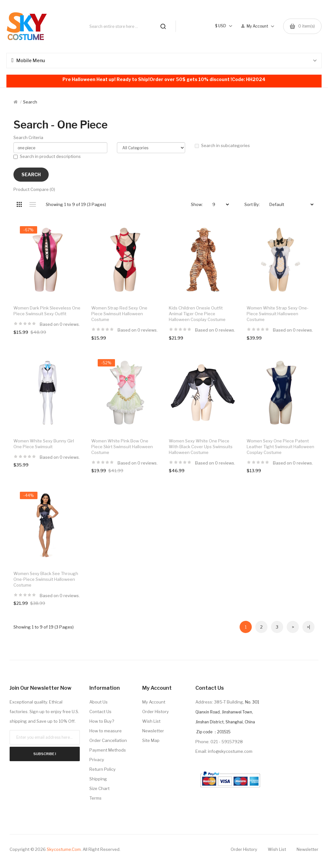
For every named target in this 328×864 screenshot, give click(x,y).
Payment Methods (107, 750)
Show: (197, 204)
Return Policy (102, 769)
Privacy (96, 759)
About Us (98, 701)
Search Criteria (28, 137)
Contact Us (100, 711)
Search (30, 101)
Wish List (151, 721)
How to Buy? (101, 721)
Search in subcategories (222, 145)
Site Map (151, 740)
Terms (95, 798)
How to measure (105, 730)
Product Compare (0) (34, 189)
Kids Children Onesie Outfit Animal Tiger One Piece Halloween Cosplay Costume (197, 313)
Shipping (98, 778)
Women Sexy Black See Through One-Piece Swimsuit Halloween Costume (45, 579)
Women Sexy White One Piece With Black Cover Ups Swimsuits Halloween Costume (201, 446)
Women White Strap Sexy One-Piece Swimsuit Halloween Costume (277, 313)
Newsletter (153, 730)
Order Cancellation (108, 740)
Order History (155, 711)
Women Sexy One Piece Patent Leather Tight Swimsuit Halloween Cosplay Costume (280, 446)
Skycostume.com (64, 849)
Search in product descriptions (47, 156)
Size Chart (99, 788)
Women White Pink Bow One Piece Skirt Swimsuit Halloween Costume (122, 446)
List (32, 204)
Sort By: (252, 204)
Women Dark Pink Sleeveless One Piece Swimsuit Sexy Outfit (46, 310)
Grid (19, 204)
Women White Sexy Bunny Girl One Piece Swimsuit (43, 443)
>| (308, 626)
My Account (153, 701)
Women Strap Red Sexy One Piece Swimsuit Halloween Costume (119, 313)
